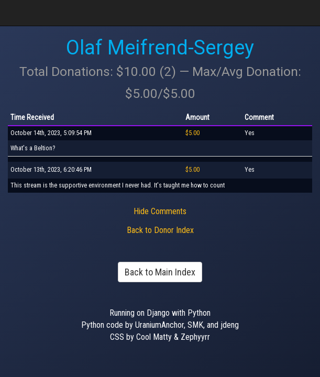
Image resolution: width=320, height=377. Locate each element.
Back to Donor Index (160, 230)
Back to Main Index (160, 272)
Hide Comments (160, 211)
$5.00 (192, 133)
